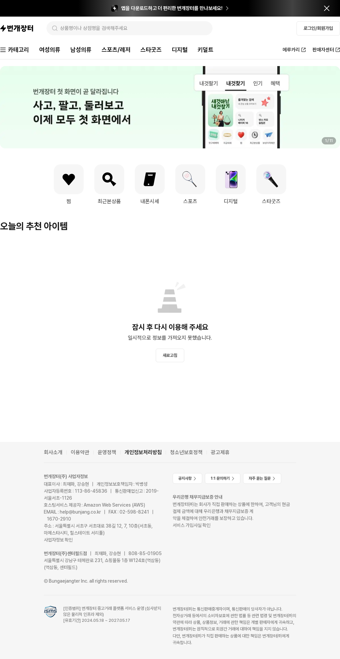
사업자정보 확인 (58, 539)
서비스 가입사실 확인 (192, 525)
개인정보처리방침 (143, 452)
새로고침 (170, 355)
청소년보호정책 (186, 452)
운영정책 (107, 452)
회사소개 (53, 452)
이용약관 (80, 452)
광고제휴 (220, 452)
